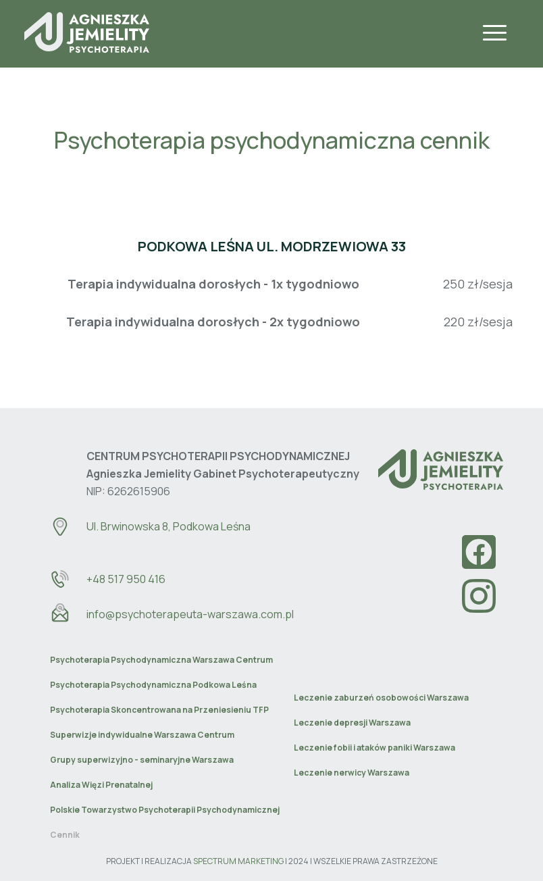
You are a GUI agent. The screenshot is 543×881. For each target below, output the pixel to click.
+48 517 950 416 (125, 579)
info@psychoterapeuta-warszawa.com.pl (190, 614)
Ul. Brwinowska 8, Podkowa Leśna (168, 526)
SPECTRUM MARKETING (238, 861)
